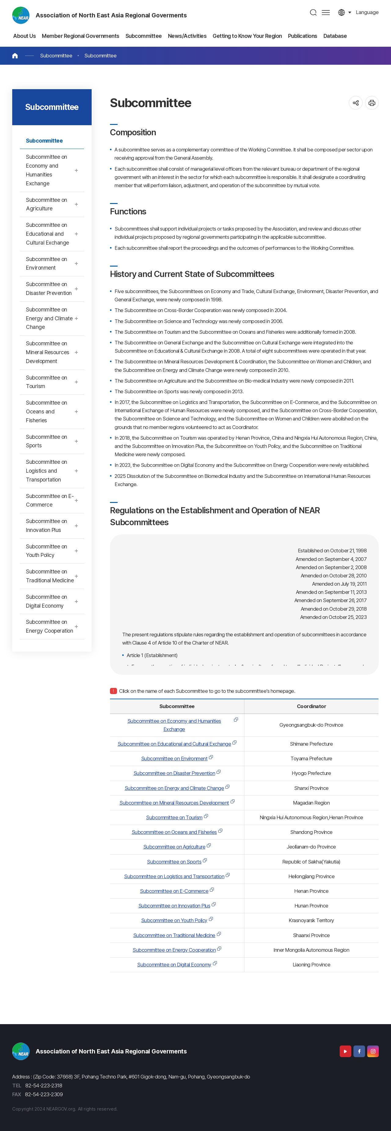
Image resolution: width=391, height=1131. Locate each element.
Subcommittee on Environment (174, 758)
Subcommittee (56, 56)
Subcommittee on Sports (174, 862)
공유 (356, 103)
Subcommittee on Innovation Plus (174, 906)
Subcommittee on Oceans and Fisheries (174, 832)
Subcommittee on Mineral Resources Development (174, 803)
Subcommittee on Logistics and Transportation (174, 876)
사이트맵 (326, 12)
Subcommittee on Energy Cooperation (174, 950)
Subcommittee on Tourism (174, 817)
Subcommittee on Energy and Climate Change (174, 788)
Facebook (359, 1051)
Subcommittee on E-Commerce (174, 891)
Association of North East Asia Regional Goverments (111, 15)
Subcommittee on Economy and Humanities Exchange (174, 725)
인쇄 (372, 103)
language (367, 12)
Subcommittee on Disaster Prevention (174, 773)
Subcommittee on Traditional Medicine (174, 935)
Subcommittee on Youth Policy (174, 920)
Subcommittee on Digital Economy (174, 965)
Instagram (373, 1051)
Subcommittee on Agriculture (174, 847)
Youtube (345, 1051)
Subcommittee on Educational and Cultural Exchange (174, 744)
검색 (313, 12)
